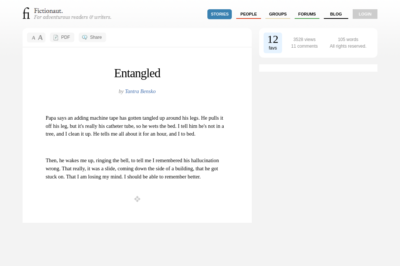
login (365, 14)
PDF (65, 37)
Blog (336, 14)
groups (278, 14)
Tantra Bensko (140, 91)
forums (307, 14)
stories (220, 14)
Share (96, 37)
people (248, 14)
